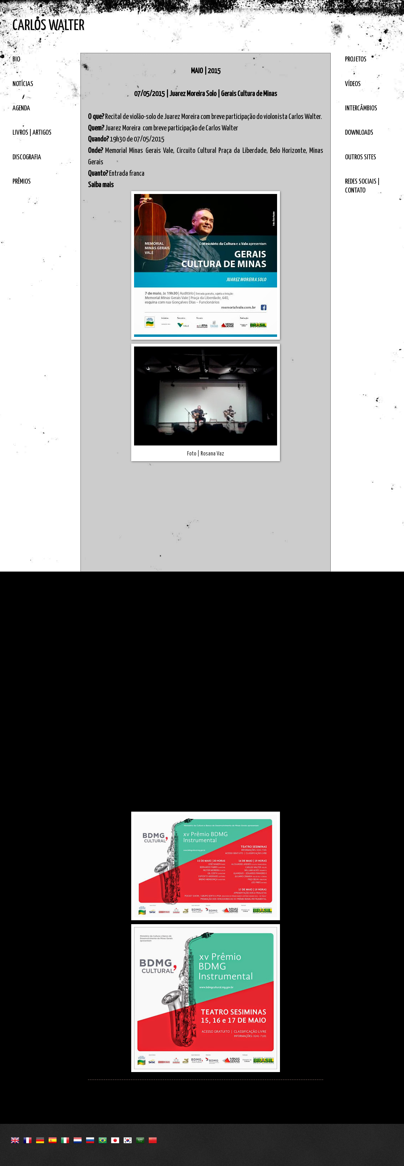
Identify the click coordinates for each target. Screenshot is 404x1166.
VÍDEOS (353, 84)
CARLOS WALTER (48, 26)
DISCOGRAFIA (27, 157)
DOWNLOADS (359, 132)
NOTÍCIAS (23, 84)
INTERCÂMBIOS (361, 108)
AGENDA (21, 108)
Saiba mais (101, 185)
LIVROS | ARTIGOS (32, 132)
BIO (16, 59)
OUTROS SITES (360, 157)
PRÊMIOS (22, 181)
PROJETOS (355, 59)
